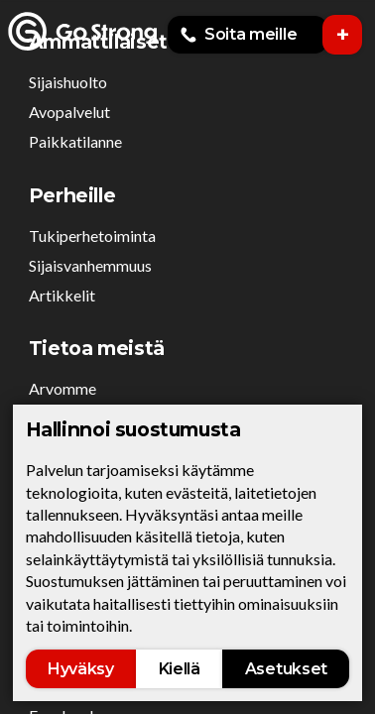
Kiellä (179, 668)
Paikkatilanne (75, 141)
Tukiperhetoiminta (92, 235)
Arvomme (62, 388)
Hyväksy (81, 668)
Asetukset (286, 668)
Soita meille (238, 35)
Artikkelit (62, 295)
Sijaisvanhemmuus (90, 265)
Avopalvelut (69, 111)
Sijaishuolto (68, 81)
